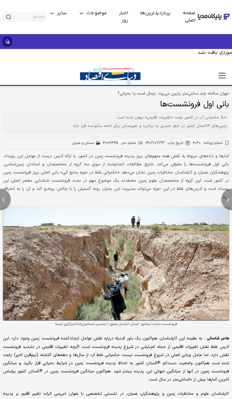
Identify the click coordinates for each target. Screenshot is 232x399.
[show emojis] (7, 42)
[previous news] (5, 199)
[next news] (226, 199)
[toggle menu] (93, 13)
